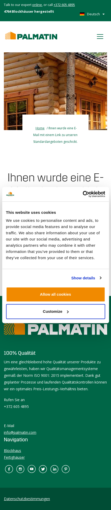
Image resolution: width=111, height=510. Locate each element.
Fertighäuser (14, 457)
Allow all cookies (55, 294)
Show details (83, 278)
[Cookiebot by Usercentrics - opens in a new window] (82, 194)
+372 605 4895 (64, 4)
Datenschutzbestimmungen (27, 498)
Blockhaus (12, 450)
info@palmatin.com (20, 432)
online (37, 4)
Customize (56, 311)
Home (40, 128)
